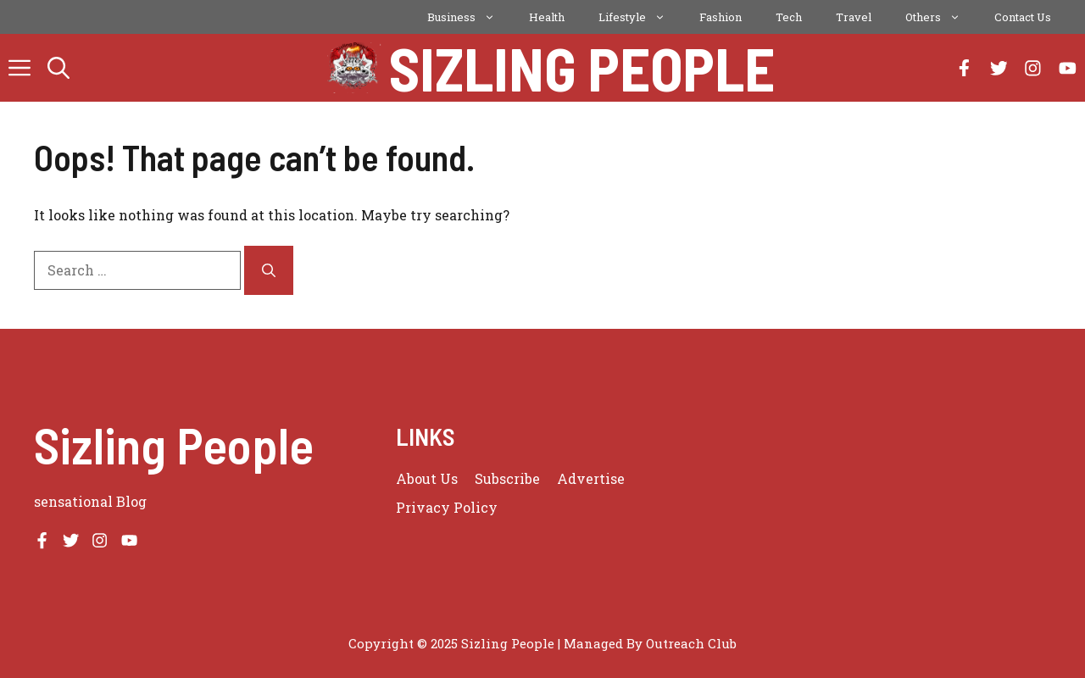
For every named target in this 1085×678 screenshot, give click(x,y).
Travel (853, 17)
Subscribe (507, 478)
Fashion (720, 17)
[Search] (268, 270)
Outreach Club (691, 643)
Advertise (591, 478)
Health (547, 17)
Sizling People (582, 68)
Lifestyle (640, 17)
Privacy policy (447, 507)
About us (427, 478)
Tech (789, 17)
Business (469, 17)
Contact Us (1022, 17)
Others (941, 17)
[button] (58, 68)
